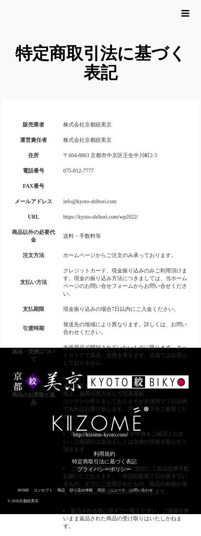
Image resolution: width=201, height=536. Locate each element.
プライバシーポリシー (104, 469)
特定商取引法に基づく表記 (104, 462)
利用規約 (104, 454)
